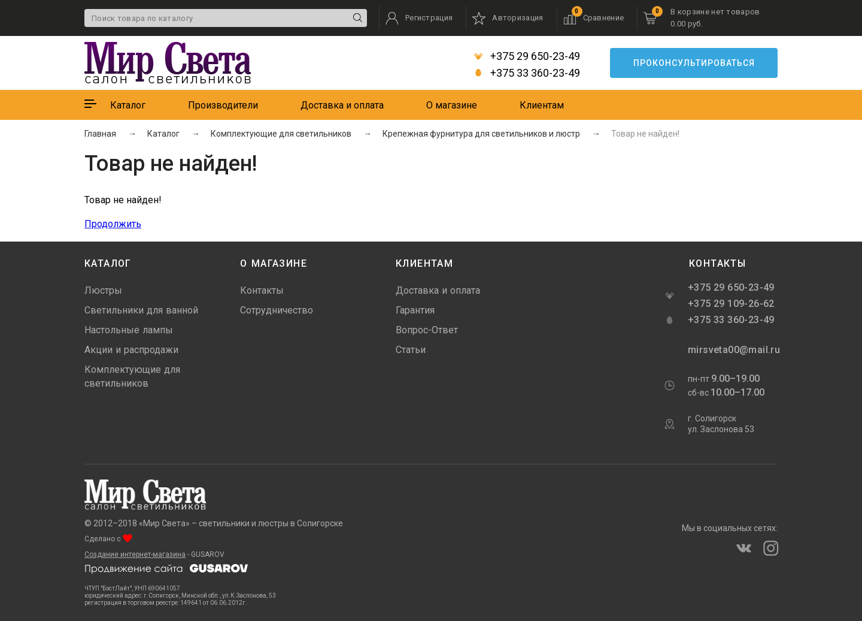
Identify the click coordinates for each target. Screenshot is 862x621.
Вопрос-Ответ (427, 330)
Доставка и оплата (342, 105)
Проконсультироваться (694, 63)
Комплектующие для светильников (132, 376)
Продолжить (112, 224)
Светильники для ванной (141, 310)
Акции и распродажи (131, 349)
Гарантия (415, 310)
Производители (223, 105)
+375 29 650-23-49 (527, 56)
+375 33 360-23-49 (527, 73)
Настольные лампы (128, 330)
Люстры (103, 290)
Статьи (411, 349)
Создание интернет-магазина (135, 554)
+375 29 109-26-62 (731, 303)
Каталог (127, 105)
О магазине (451, 105)
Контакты (262, 290)
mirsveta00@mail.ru (733, 349)
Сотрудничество (276, 310)
